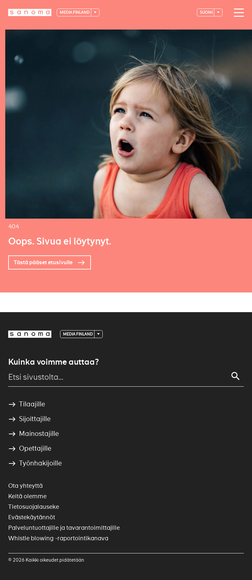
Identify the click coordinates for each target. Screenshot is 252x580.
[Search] (235, 376)
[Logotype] (30, 12)
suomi (206, 12)
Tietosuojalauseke (33, 506)
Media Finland (75, 12)
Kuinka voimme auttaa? (53, 362)
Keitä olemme (27, 496)
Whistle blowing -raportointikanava (58, 538)
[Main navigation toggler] (237, 12)
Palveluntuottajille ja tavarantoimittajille (64, 527)
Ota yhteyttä (25, 485)
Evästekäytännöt (31, 517)
